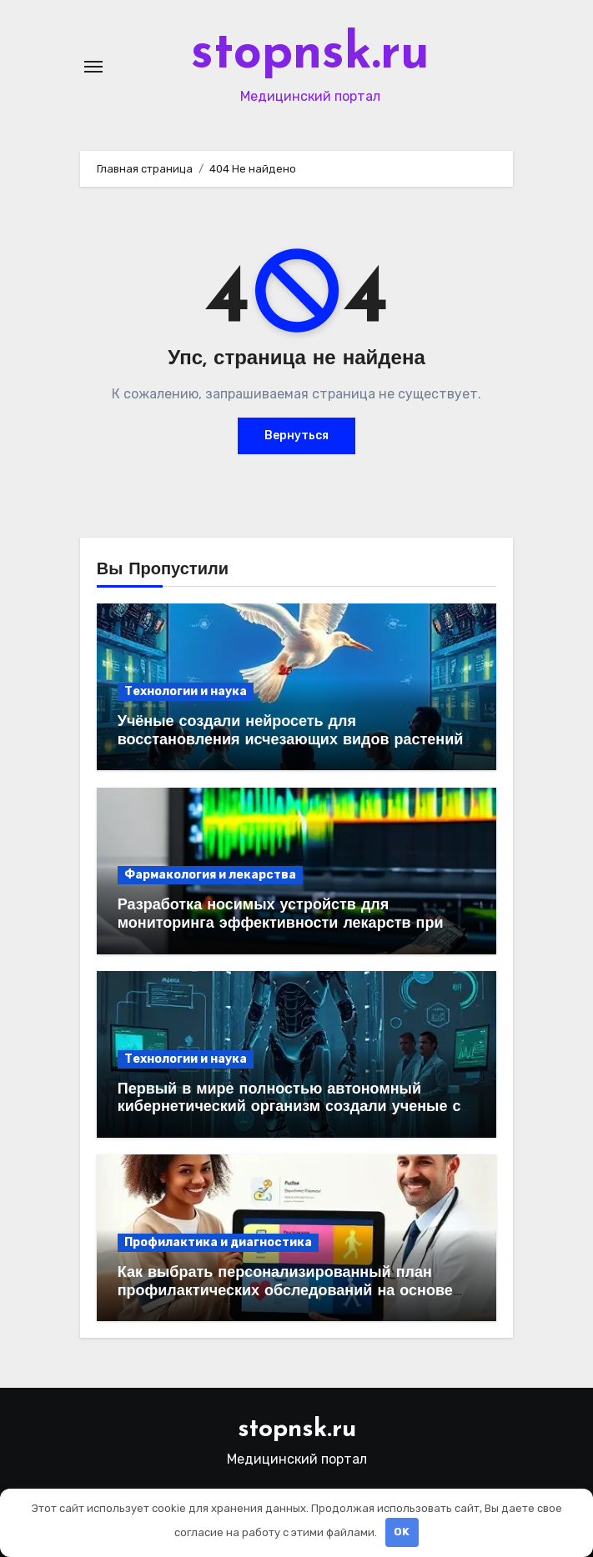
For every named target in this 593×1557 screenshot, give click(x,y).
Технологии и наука (185, 691)
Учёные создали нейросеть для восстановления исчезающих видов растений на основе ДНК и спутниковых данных (291, 740)
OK (402, 1531)
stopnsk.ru (310, 55)
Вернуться (296, 435)
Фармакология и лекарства (210, 875)
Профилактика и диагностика (218, 1242)
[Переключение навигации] (93, 67)
